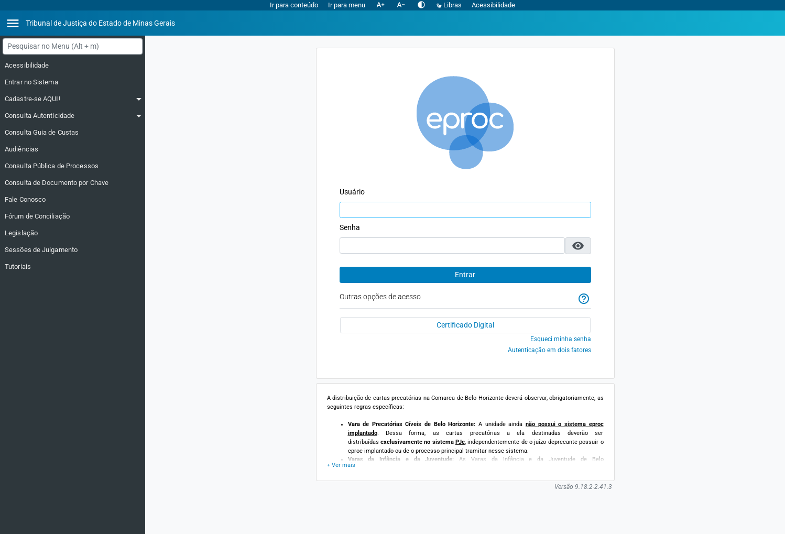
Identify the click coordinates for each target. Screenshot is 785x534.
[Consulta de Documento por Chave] (73, 183)
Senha (350, 227)
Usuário (352, 192)
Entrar (465, 274)
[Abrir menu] (12, 23)
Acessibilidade (493, 5)
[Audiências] (73, 149)
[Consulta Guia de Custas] (73, 132)
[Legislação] (73, 233)
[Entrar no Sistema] (73, 82)
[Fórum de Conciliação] (73, 216)
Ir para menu (346, 5)
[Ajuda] (583, 299)
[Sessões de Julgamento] (73, 250)
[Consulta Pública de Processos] (73, 166)
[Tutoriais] (73, 266)
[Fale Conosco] (73, 199)
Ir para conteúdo (294, 5)
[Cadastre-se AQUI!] (73, 99)
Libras (450, 5)
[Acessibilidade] (73, 65)
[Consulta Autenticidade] (73, 115)
